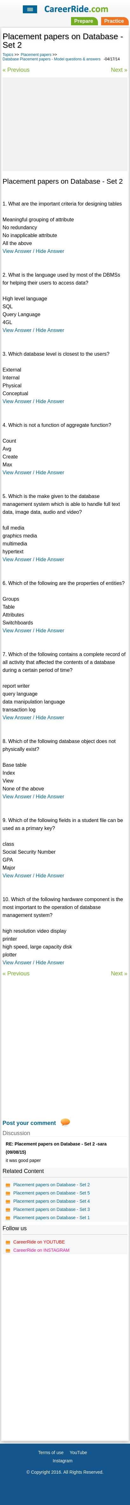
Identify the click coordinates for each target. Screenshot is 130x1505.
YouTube (78, 1452)
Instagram (62, 1460)
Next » (119, 70)
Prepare (83, 21)
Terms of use (50, 1452)
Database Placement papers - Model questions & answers (52, 59)
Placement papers (36, 54)
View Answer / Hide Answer (33, 251)
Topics (8, 54)
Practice (114, 21)
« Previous (16, 70)
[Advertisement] (65, 123)
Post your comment (29, 1123)
